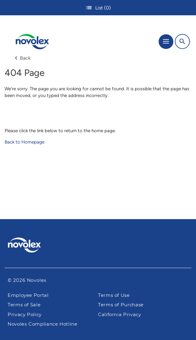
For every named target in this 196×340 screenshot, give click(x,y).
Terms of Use (114, 295)
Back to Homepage (24, 142)
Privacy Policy (25, 314)
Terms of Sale (24, 305)
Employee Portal (28, 295)
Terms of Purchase (121, 305)
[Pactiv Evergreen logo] (98, 246)
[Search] (182, 41)
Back (23, 58)
